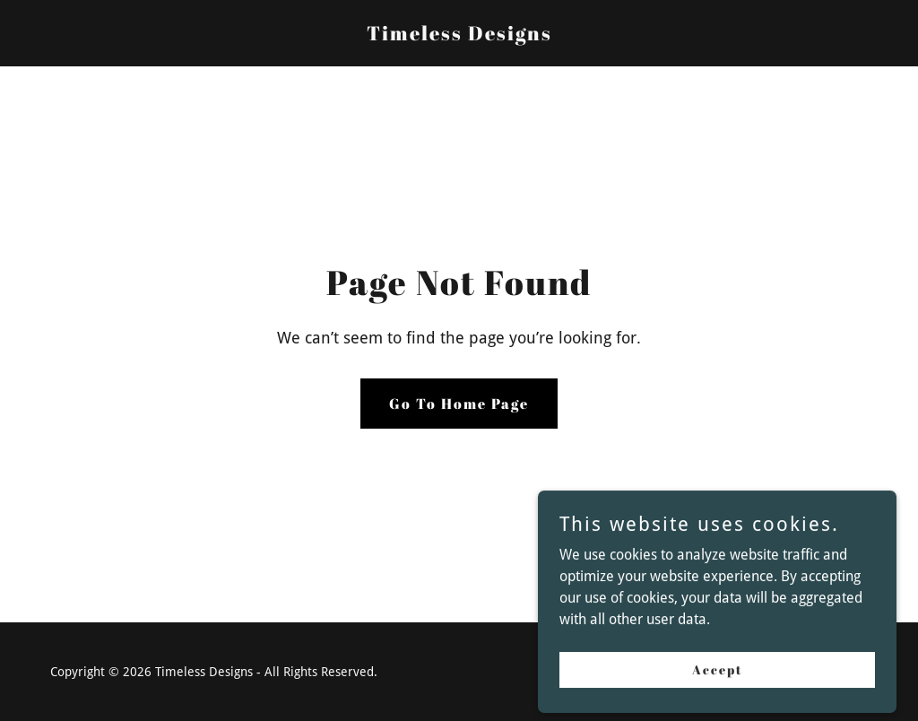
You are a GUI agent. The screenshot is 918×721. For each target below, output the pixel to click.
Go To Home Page (459, 403)
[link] (459, 35)
